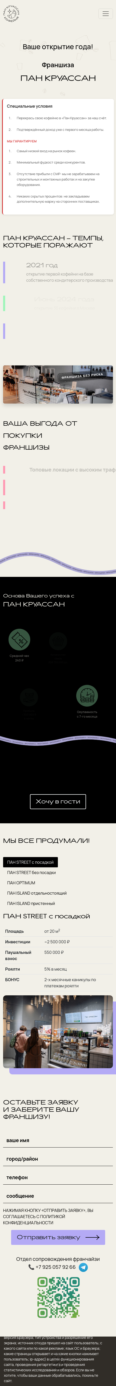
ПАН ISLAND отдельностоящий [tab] (37, 893)
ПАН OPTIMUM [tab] (21, 883)
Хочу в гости (58, 801)
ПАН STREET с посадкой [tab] (30, 862)
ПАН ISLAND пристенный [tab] (31, 903)
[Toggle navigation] (105, 13)
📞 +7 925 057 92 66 (52, 1266)
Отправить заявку (48, 1237)
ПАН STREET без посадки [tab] (31, 872)
